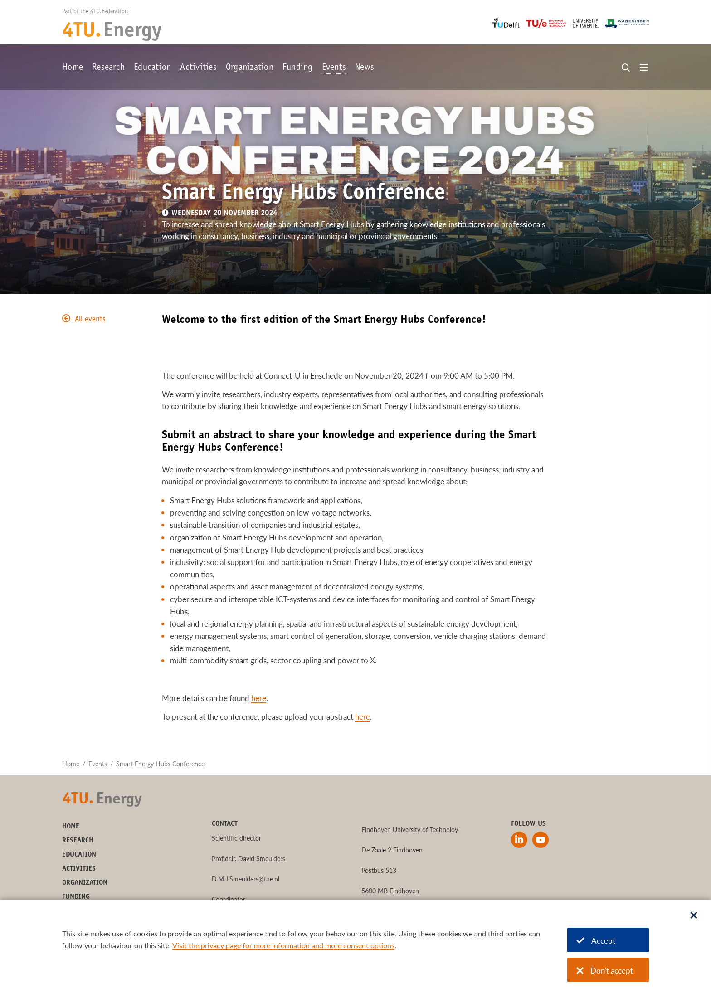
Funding (297, 68)
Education (152, 68)
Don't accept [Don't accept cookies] (604, 970)
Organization (249, 68)
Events (334, 68)
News (364, 68)
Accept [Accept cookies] (595, 940)
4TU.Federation (109, 12)
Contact (225, 824)
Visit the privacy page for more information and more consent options (283, 945)
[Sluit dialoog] (693, 916)
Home (72, 68)
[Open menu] (644, 68)
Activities (198, 68)
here (258, 698)
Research (108, 68)
